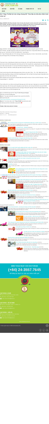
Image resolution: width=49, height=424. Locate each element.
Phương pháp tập (29, 9)
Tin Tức (38, 9)
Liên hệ (44, 9)
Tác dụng (19, 9)
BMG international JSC (16, 415)
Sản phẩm (11, 9)
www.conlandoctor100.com (24, 411)
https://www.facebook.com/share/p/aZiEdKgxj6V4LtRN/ (12, 189)
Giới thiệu (4, 9)
